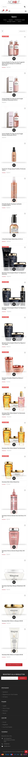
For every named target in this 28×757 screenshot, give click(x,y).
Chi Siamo (5, 697)
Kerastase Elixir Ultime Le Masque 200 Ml (12, 621)
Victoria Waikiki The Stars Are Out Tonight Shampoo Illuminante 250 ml (12, 134)
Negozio (11, 19)
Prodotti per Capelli (20, 19)
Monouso (5, 710)
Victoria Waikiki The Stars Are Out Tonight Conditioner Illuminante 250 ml (12, 99)
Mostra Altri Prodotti (14, 664)
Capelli (4, 706)
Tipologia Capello (11, 21)
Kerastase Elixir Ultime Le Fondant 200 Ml (12, 654)
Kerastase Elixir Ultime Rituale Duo (10, 482)
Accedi (4, 722)
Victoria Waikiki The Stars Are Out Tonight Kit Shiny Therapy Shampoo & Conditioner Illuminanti (13, 64)
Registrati (5, 724)
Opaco (19, 21)
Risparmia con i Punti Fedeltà (10, 694)
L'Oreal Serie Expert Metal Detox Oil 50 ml (12, 239)
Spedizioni (5, 692)
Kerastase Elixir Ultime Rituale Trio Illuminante (13, 448)
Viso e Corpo (6, 708)
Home (4, 19)
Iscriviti (22, 678)
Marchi (4, 713)
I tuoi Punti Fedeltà (7, 727)
